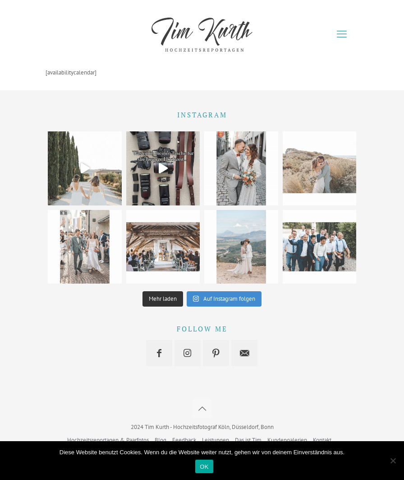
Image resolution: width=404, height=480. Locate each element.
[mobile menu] (341, 34)
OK (204, 466)
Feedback (184, 440)
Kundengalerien (287, 440)
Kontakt (322, 440)
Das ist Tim (248, 440)
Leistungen (215, 440)
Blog (160, 440)
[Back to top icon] (202, 408)
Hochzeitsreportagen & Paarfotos (108, 440)
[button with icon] (159, 353)
